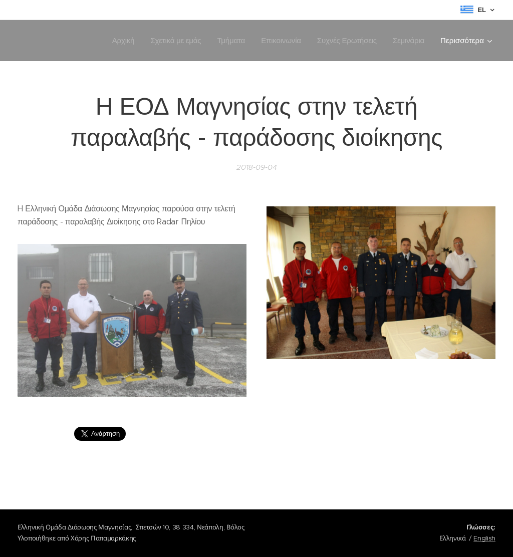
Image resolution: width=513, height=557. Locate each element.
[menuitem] (118, 40)
